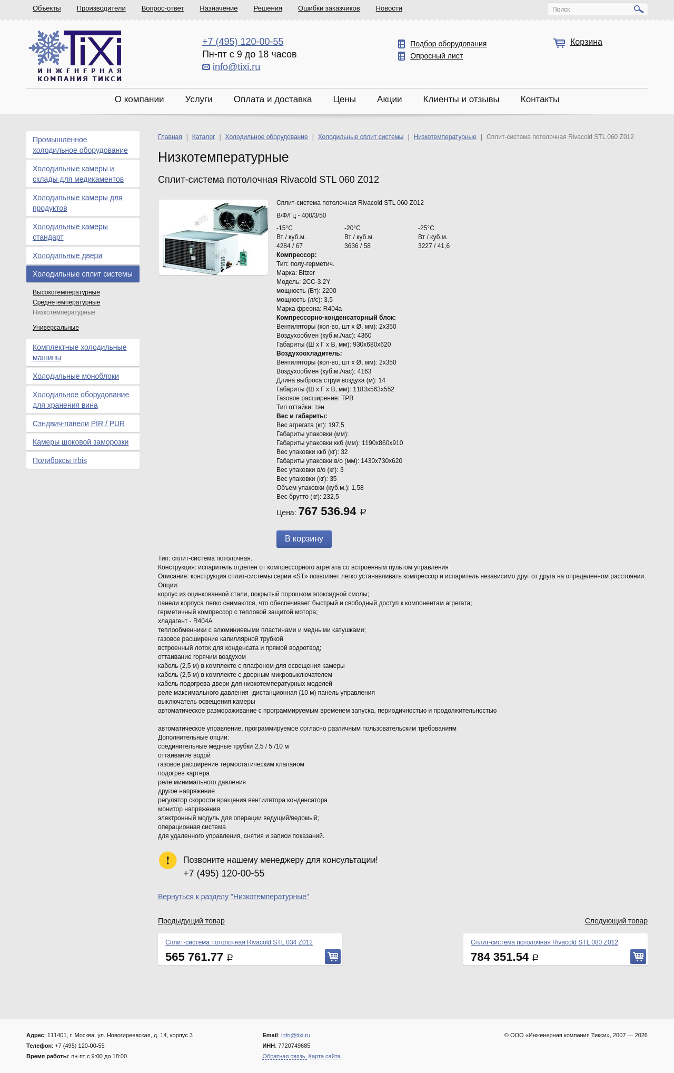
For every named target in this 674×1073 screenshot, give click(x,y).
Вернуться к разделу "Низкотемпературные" (233, 896)
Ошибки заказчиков (329, 8)
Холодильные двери (67, 255)
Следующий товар (616, 921)
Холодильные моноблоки (76, 376)
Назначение (218, 8)
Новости (389, 8)
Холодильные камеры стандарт (70, 231)
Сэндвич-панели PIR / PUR (79, 423)
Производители (101, 8)
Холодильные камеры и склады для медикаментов (78, 173)
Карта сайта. (325, 1056)
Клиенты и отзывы (461, 99)
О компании (139, 99)
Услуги (198, 99)
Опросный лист (436, 56)
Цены (344, 99)
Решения (268, 8)
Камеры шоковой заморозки (80, 442)
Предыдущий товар (191, 921)
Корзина (586, 41)
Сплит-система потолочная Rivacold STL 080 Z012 (544, 942)
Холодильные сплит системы (83, 274)
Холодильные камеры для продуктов (78, 202)
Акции (389, 99)
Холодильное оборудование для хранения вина (81, 399)
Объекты (47, 8)
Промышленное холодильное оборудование (80, 144)
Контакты (540, 99)
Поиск (561, 9)
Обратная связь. (284, 1056)
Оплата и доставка (273, 99)
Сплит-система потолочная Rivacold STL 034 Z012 (239, 942)
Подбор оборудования (448, 44)
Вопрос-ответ (163, 8)
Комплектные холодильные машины (79, 352)
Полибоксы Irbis (60, 460)
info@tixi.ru (236, 67)
